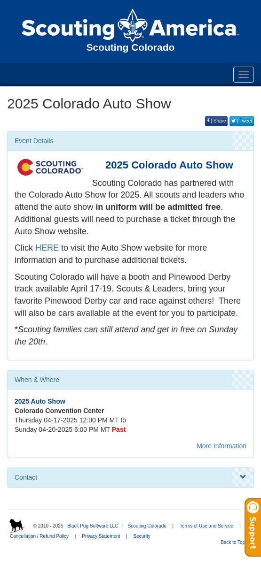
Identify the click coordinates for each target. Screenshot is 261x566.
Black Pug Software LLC (92, 525)
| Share (216, 120)
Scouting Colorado (146, 525)
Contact (130, 477)
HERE (47, 247)
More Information (221, 446)
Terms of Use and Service (207, 525)
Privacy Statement (101, 536)
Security (142, 536)
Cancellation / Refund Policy (39, 536)
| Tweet (241, 120)
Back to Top (236, 542)
